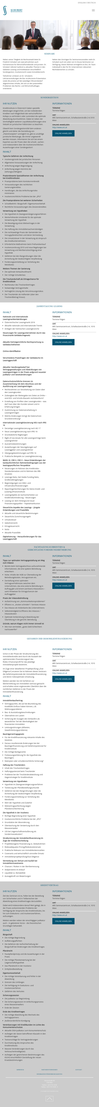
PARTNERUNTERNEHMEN (49, 1070)
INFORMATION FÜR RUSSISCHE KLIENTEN (49, 1074)
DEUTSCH (91, 3)
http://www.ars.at (59, 127)
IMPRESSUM (20, 1070)
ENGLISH (82, 3)
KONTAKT (79, 1070)
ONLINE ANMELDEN (63, 133)
